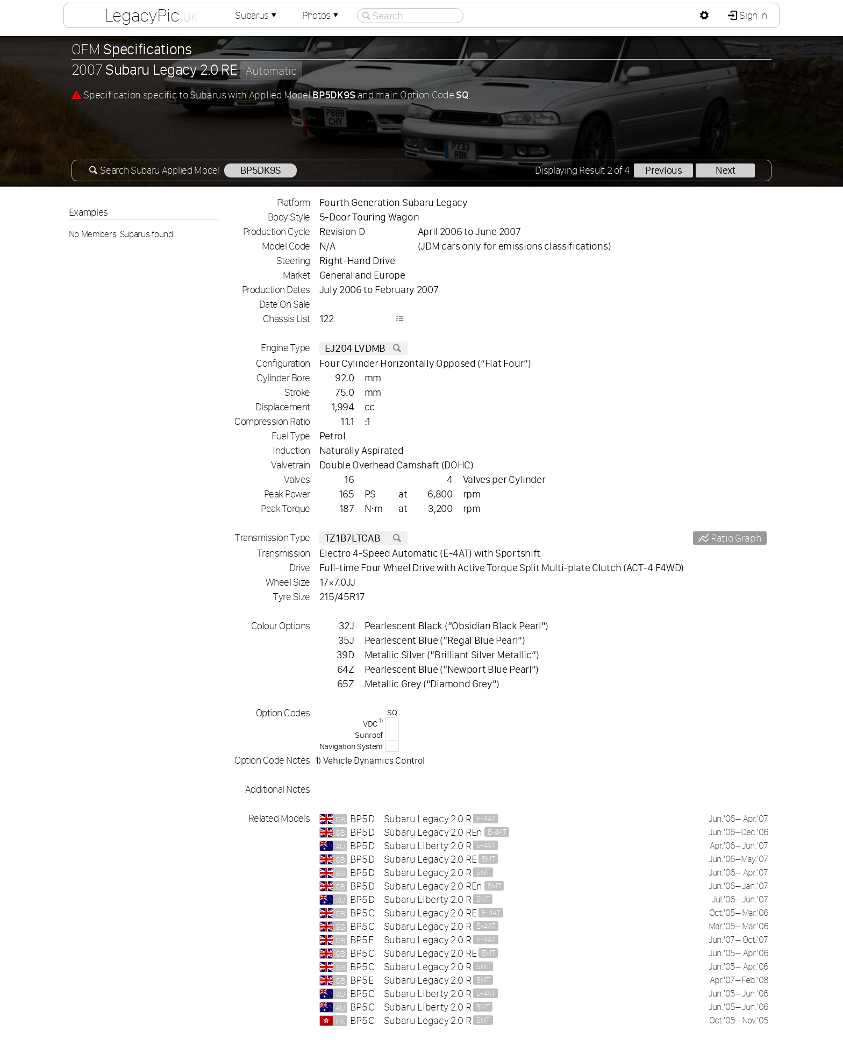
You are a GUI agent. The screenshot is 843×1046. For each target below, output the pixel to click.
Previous (663, 170)
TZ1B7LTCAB (363, 538)
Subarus (257, 15)
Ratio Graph (735, 538)
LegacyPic (151, 15)
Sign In (752, 15)
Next (725, 170)
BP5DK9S (260, 170)
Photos (321, 15)
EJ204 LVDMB (363, 348)
